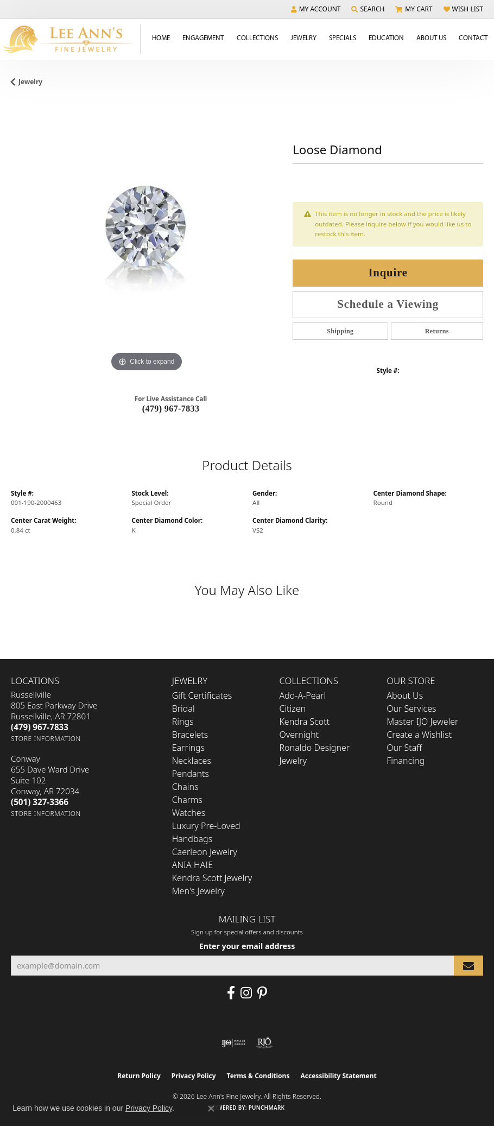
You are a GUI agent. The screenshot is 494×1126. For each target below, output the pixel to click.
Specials (342, 37)
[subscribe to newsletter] (468, 966)
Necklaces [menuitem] (191, 761)
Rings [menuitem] (183, 722)
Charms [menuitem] (187, 800)
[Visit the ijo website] (233, 1043)
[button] (316, 9)
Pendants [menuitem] (190, 774)
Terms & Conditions (258, 1075)
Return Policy (139, 1075)
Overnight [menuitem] (299, 735)
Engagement (203, 37)
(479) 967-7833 (171, 408)
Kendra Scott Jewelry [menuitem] (212, 878)
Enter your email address (247, 946)
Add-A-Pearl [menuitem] (302, 695)
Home (161, 37)
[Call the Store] (39, 727)
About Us (431, 37)
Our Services (411, 708)
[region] (146, 238)
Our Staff (404, 748)
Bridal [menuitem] (183, 708)
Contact (473, 37)
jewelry (30, 81)
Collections (257, 37)
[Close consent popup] (211, 1108)
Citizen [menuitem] (292, 708)
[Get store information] (46, 738)
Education (386, 37)
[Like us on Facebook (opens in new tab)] (231, 993)
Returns (437, 331)
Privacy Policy (194, 1075)
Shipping (340, 331)
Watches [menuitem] (189, 813)
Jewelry (303, 37)
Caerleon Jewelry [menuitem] (204, 852)
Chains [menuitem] (185, 787)
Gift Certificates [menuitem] (202, 695)
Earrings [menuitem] (188, 748)
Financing (406, 761)
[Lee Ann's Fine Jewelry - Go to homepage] (70, 39)
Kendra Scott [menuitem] (304, 722)
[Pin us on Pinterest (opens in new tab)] (262, 993)
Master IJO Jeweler (422, 722)
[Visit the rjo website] (264, 1043)
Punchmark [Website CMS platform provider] (267, 1107)
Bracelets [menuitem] (190, 735)
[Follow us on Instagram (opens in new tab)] (246, 993)
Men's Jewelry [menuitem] (198, 891)
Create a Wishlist (419, 735)
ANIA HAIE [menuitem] (192, 865)
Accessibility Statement (338, 1075)
